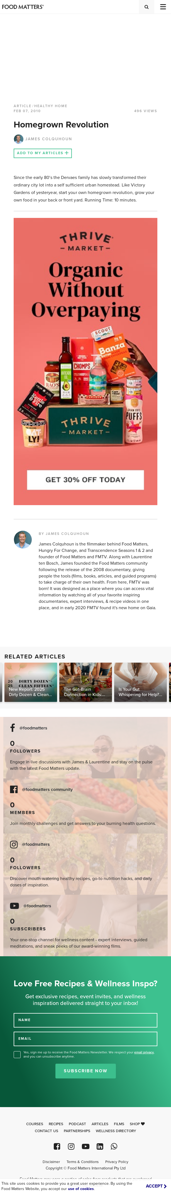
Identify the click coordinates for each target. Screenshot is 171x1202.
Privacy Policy (116, 1162)
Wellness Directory (116, 1131)
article (22, 106)
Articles (100, 1124)
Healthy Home (50, 106)
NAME (24, 1020)
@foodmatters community (47, 789)
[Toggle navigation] (162, 7)
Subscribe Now (86, 1071)
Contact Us (46, 1131)
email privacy (144, 1052)
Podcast (77, 1124)
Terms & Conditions (83, 1162)
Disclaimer (51, 1162)
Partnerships (77, 1131)
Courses (34, 1124)
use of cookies (81, 1188)
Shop (137, 1124)
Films (119, 1124)
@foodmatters (33, 728)
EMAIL (25, 1038)
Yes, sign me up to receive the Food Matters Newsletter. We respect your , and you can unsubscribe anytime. (89, 1054)
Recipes (56, 1124)
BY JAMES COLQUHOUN (64, 534)
